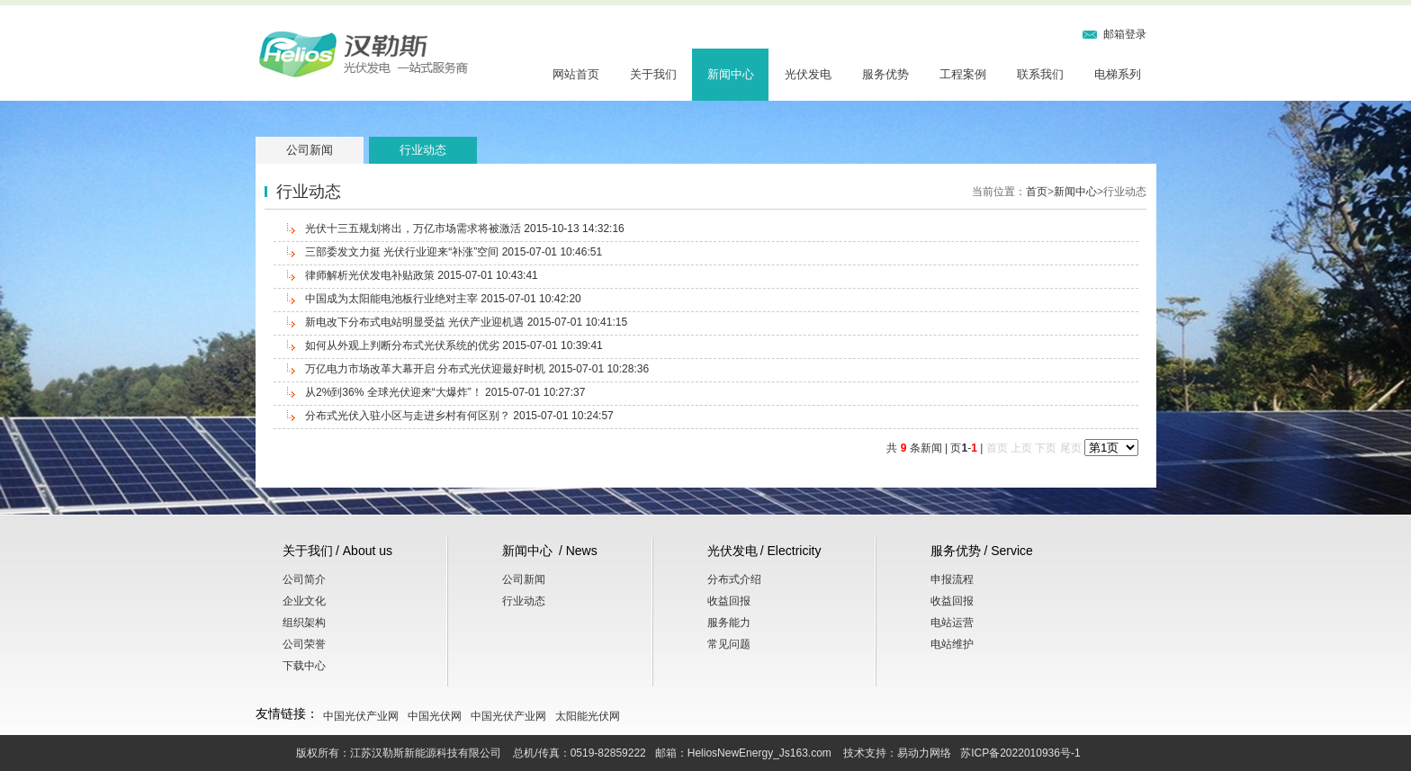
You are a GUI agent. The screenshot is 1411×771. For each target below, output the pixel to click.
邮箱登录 (1124, 34)
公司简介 (304, 579)
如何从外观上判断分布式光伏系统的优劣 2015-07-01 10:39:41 (454, 345)
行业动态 (423, 150)
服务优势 (885, 74)
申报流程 (952, 579)
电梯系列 (1117, 74)
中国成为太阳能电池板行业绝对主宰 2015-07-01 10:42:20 (443, 298)
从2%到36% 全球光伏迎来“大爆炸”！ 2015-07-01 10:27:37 (445, 392)
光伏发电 (808, 74)
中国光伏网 (435, 716)
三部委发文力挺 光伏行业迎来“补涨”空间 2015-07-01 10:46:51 (453, 252)
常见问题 (728, 644)
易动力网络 (924, 753)
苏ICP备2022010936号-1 (1020, 753)
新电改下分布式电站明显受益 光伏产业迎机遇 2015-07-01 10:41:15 (466, 322)
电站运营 (952, 622)
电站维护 (952, 644)
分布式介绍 (734, 579)
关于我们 (653, 74)
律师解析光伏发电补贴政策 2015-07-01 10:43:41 (421, 275)
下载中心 (304, 665)
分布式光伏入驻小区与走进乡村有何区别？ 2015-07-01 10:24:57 (459, 415)
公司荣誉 (304, 644)
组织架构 (304, 622)
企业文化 (304, 601)
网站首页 (576, 74)
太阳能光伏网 (587, 716)
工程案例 (962, 74)
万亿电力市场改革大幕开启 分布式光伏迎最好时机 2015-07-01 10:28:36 (477, 369)
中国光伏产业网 (361, 716)
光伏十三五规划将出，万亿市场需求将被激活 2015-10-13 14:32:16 (465, 228)
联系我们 (1040, 74)
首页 (1036, 191)
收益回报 (728, 601)
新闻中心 (730, 74)
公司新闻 (309, 150)
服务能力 (728, 622)
